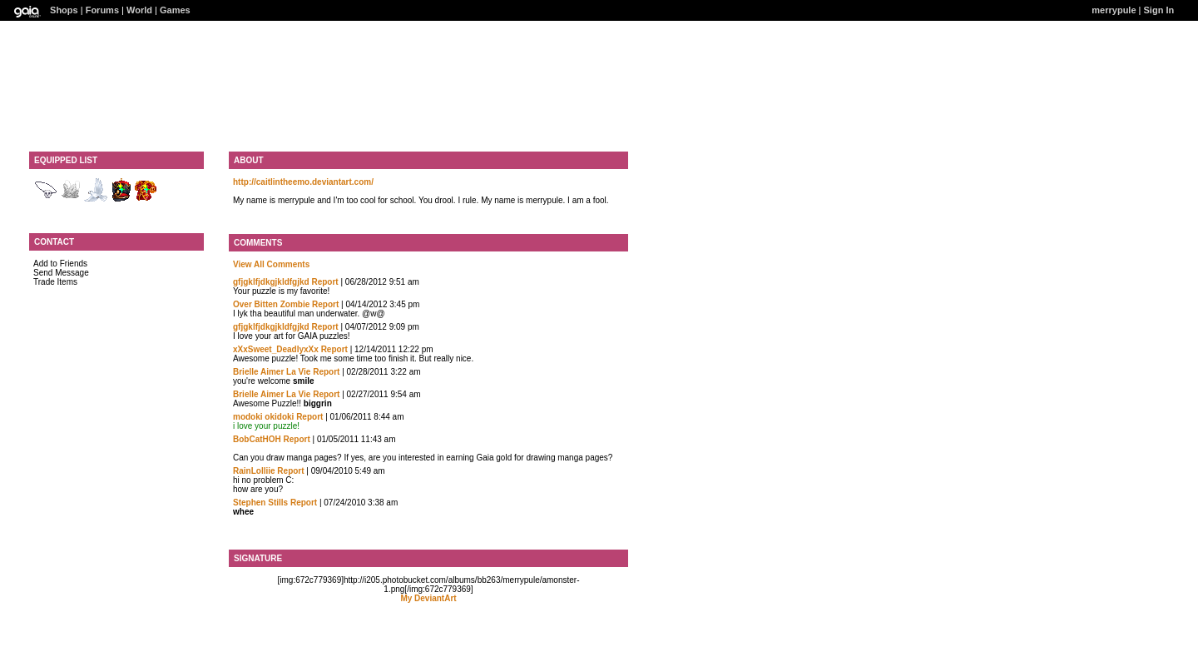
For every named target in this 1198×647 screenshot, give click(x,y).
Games (175, 10)
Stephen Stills (260, 502)
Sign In (1159, 10)
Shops (64, 10)
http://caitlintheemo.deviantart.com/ (303, 182)
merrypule (1114, 10)
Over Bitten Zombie (271, 304)
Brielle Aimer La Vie (271, 371)
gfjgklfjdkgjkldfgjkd (271, 281)
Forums (102, 10)
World (139, 10)
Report (324, 281)
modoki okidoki (263, 416)
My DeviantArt (428, 598)
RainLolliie (254, 470)
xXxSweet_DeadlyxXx (277, 349)
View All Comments (271, 264)
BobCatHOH (257, 439)
